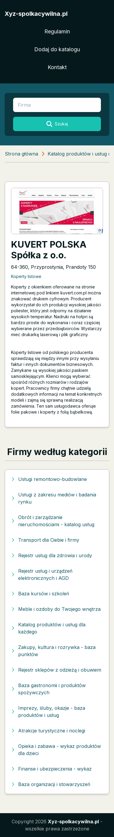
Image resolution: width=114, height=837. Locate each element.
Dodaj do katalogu (57, 49)
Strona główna (21, 154)
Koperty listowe (26, 276)
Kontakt (57, 67)
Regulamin (57, 31)
